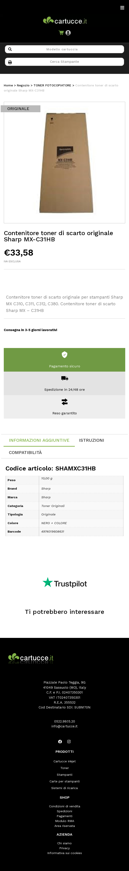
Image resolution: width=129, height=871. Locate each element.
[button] (68, 33)
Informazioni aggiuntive (39, 440)
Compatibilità (25, 452)
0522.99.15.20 (64, 721)
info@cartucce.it (64, 726)
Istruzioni (91, 440)
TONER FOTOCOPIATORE (52, 85)
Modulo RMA (64, 821)
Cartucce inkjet (65, 761)
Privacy (64, 848)
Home (8, 85)
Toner (64, 768)
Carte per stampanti (65, 781)
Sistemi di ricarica (64, 788)
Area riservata (64, 826)
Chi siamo (64, 843)
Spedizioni (64, 811)
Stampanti (64, 774)
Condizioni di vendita (64, 806)
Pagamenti (64, 816)
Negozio (23, 85)
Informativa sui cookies (64, 853)
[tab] (39, 440)
